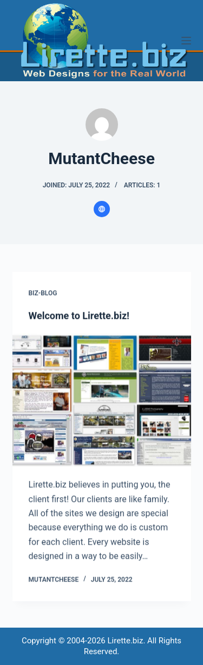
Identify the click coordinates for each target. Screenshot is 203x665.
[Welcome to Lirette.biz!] (101, 401)
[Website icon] (102, 209)
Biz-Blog (43, 293)
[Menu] (186, 40)
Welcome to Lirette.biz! (79, 316)
